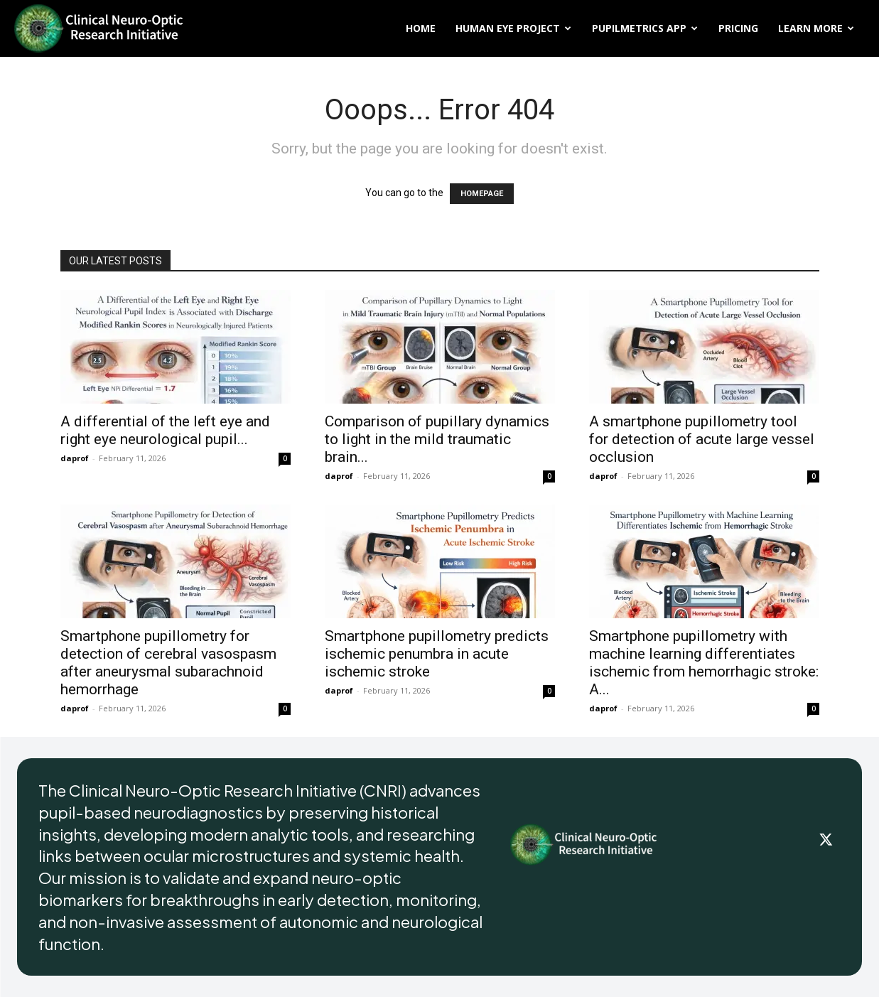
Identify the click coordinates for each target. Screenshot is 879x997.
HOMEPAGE (481, 193)
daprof (74, 458)
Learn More (816, 28)
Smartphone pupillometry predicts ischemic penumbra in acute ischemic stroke (437, 653)
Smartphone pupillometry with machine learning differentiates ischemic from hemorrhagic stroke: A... (704, 662)
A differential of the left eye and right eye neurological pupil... (165, 430)
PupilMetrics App (645, 28)
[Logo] (99, 28)
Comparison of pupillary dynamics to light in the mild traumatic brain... (437, 439)
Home (421, 28)
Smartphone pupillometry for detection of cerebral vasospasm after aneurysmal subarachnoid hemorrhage (168, 662)
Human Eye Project (513, 28)
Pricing (738, 28)
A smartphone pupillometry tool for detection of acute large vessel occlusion (701, 439)
